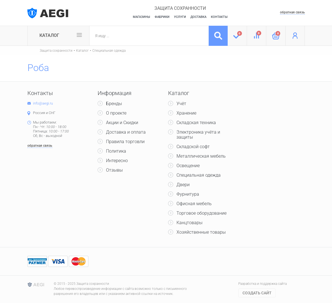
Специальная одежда (109, 51)
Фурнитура (187, 194)
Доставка (198, 17)
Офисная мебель (194, 203)
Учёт (181, 103)
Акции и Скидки (122, 122)
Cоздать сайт (257, 293)
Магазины (141, 17)
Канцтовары (189, 222)
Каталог (49, 35)
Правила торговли (125, 141)
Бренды (114, 103)
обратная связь (292, 12)
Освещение (188, 165)
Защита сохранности (56, 51)
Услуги (180, 17)
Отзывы (114, 170)
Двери (183, 184)
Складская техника (196, 122)
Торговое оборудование (201, 213)
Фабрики (162, 17)
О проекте (116, 113)
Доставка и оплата (126, 132)
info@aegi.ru (43, 103)
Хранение (186, 113)
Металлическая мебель (201, 156)
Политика (116, 151)
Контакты (219, 17)
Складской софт (193, 146)
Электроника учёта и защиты (198, 134)
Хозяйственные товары (201, 232)
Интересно (117, 160)
